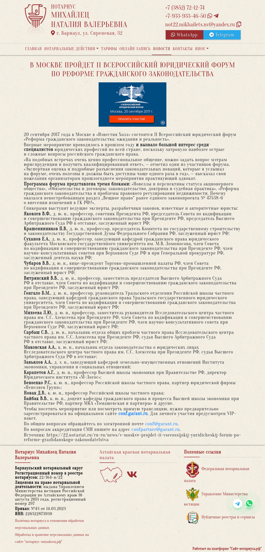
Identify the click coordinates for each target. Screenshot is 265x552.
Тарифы (109, 48)
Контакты (183, 48)
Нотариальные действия (69, 48)
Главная (33, 48)
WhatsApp (184, 35)
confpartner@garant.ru (156, 429)
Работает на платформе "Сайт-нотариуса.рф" (227, 549)
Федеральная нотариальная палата (216, 472)
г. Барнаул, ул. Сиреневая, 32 (87, 33)
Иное (200, 48)
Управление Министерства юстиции (216, 497)
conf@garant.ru (161, 423)
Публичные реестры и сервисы (220, 517)
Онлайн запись (134, 48)
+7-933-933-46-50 (191, 16)
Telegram (221, 35)
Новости (161, 48)
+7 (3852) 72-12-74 (185, 8)
